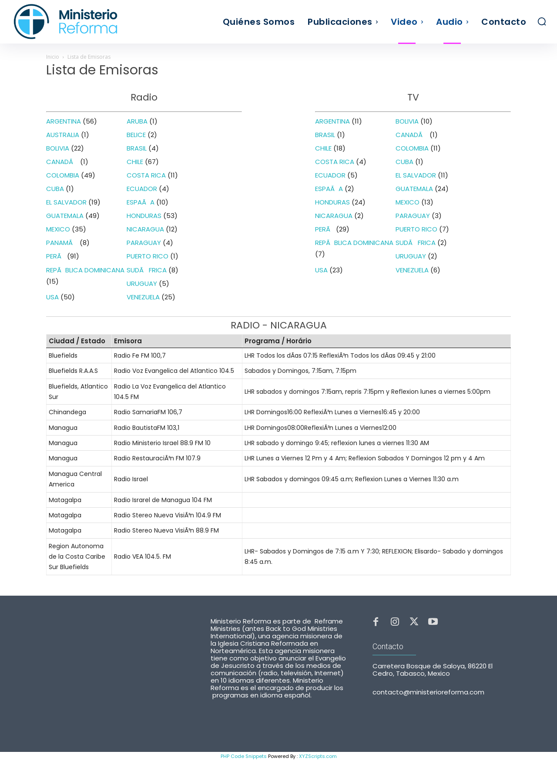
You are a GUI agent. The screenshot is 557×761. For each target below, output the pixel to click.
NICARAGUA (145, 229)
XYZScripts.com (318, 756)
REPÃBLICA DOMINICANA (85, 270)
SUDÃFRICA (147, 270)
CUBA (55, 188)
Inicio (52, 56)
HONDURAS (144, 215)
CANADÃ (62, 161)
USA (52, 297)
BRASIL (137, 148)
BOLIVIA (57, 148)
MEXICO (58, 229)
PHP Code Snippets (244, 756)
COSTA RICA (146, 175)
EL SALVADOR (66, 202)
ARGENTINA (63, 121)
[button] (542, 21)
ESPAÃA (140, 202)
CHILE (135, 161)
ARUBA (137, 121)
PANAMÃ (62, 242)
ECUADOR (142, 188)
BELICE (136, 134)
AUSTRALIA (62, 134)
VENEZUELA (143, 297)
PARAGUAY (144, 242)
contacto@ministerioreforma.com (428, 692)
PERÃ (55, 256)
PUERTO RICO (147, 256)
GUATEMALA (65, 215)
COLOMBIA (62, 175)
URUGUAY (142, 283)
